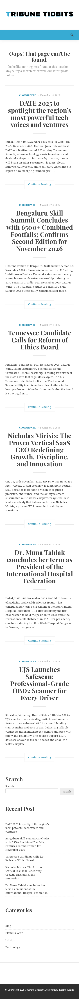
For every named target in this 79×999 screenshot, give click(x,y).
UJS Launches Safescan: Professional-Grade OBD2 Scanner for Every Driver (39, 683)
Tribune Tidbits (34, 989)
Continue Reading (39, 184)
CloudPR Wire (27, 95)
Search (9, 786)
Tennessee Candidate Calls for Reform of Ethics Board (39, 339)
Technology (12, 947)
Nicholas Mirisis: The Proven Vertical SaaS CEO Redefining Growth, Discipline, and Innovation (39, 449)
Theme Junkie (66, 989)
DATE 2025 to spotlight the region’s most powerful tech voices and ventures (39, 114)
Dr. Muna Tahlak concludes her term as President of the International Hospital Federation (39, 566)
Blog (8, 925)
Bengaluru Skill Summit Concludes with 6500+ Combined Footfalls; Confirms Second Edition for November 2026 (39, 231)
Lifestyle (10, 940)
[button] (4, 35)
